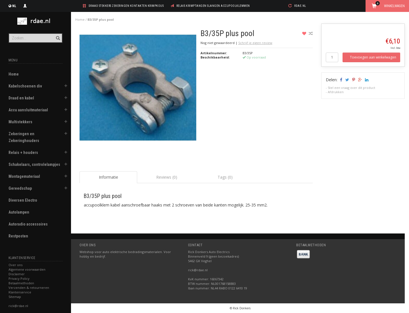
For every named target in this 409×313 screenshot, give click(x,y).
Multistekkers (20, 122)
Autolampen (19, 212)
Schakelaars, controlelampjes (34, 164)
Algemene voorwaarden (27, 269)
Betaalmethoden (21, 283)
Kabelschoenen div (25, 86)
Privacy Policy (19, 278)
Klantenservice (20, 292)
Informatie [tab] (108, 177)
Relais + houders (23, 152)
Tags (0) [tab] (225, 177)
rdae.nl (300, 5)
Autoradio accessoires (28, 224)
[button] (65, 86)
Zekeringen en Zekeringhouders (24, 137)
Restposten (18, 236)
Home (14, 74)
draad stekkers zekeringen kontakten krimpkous (126, 5)
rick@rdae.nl (18, 306)
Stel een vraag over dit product (351, 87)
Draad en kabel (21, 98)
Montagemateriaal (24, 176)
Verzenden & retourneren (29, 287)
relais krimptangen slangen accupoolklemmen (213, 5)
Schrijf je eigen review (255, 43)
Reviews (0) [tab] (166, 177)
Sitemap (15, 297)
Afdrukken (336, 92)
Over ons (15, 265)
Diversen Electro (23, 200)
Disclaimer (17, 274)
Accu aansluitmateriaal (28, 110)
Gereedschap (20, 188)
